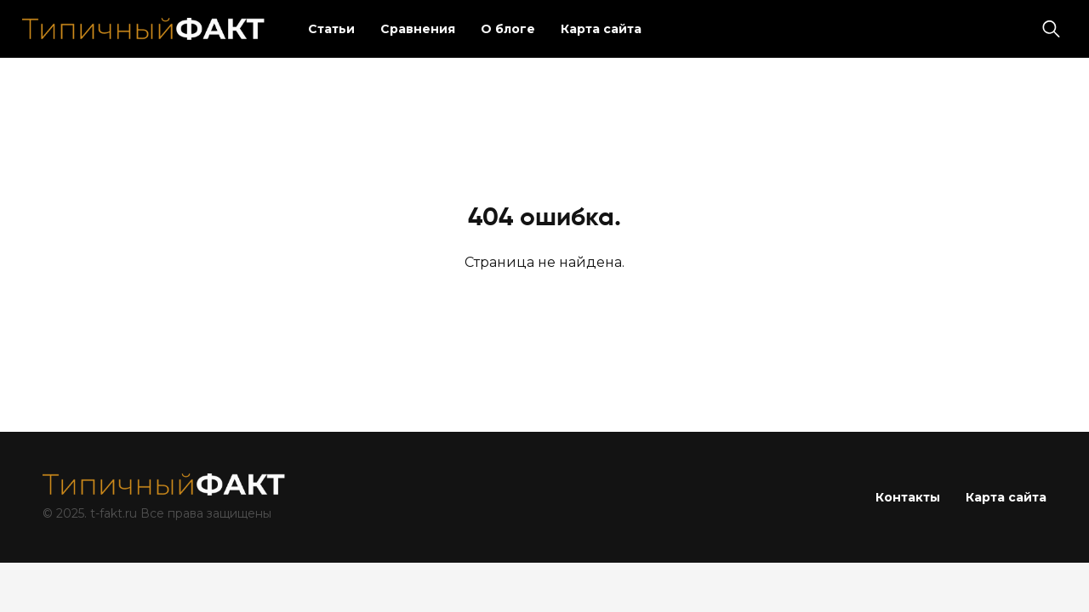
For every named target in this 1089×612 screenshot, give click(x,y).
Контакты (907, 497)
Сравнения (417, 29)
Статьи (331, 29)
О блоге (508, 29)
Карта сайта (601, 29)
